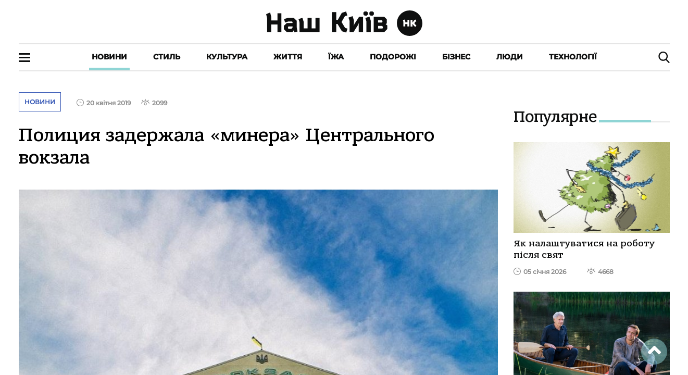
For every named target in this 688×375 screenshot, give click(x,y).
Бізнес (456, 56)
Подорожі (393, 56)
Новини (109, 56)
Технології (573, 56)
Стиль (166, 56)
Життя (287, 56)
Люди (509, 56)
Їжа (336, 56)
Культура (226, 56)
